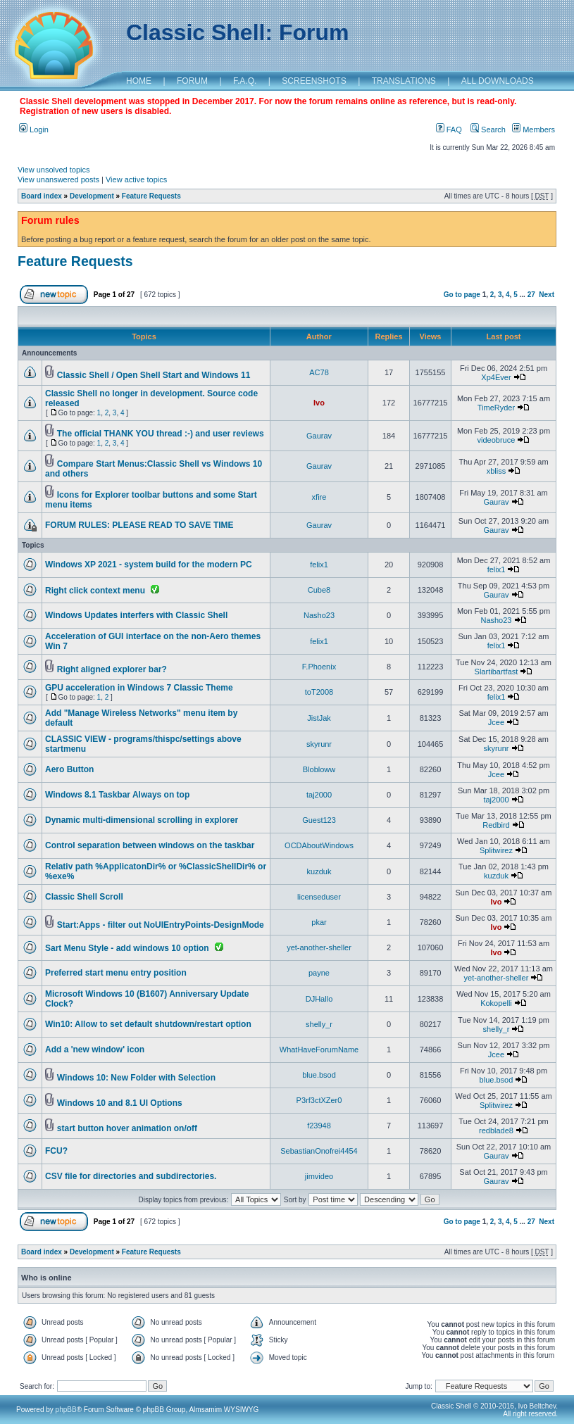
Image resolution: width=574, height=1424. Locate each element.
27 (531, 294)
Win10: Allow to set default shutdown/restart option (148, 1024)
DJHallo (319, 999)
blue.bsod (319, 1075)
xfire (319, 497)
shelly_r (319, 1024)
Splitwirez (496, 850)
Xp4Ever (496, 377)
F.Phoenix (319, 666)
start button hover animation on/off (127, 1128)
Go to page (462, 294)
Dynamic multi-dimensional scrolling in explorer (141, 820)
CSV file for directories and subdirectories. (130, 1176)
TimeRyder (496, 407)
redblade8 (496, 1130)
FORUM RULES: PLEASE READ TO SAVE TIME (139, 525)
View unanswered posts (58, 179)
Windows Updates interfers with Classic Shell (136, 615)
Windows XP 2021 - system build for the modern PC (148, 564)
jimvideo (319, 1176)
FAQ (449, 129)
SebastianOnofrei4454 (318, 1151)
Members (533, 129)
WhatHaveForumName (319, 1049)
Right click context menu (95, 591)
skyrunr (319, 744)
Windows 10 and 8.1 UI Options (119, 1103)
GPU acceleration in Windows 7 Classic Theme (139, 688)
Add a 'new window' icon (94, 1049)
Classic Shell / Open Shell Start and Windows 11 (154, 375)
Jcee (496, 722)
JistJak (319, 718)
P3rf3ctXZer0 (319, 1100)
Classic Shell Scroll (84, 897)
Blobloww (319, 769)
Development (92, 196)
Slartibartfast (496, 671)
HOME (138, 81)
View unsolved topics (54, 169)
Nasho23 (319, 615)
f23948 (319, 1125)
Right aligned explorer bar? (112, 669)
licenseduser (319, 897)
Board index (41, 196)
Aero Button (69, 769)
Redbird (496, 825)
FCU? (56, 1151)
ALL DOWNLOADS (497, 81)
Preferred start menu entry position (116, 973)
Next (546, 294)
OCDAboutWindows (319, 845)
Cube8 (319, 590)
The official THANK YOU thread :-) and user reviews (160, 434)
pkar (318, 922)
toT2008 (319, 692)
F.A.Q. (244, 81)
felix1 (319, 564)
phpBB (66, 1409)
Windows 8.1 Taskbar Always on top (117, 795)
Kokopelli (496, 1003)
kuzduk (319, 871)
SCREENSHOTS (314, 81)
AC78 (319, 372)
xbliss (496, 471)
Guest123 (319, 820)
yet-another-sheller (319, 947)
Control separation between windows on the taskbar (149, 845)
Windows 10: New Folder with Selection (136, 1078)
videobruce (497, 440)
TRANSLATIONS (404, 81)
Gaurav (319, 435)
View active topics (136, 179)
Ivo (319, 402)
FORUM (192, 81)
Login (34, 129)
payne (319, 973)
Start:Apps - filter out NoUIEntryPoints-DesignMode (160, 925)
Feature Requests (151, 196)
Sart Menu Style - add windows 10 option (127, 948)
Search (488, 129)
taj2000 (319, 794)
